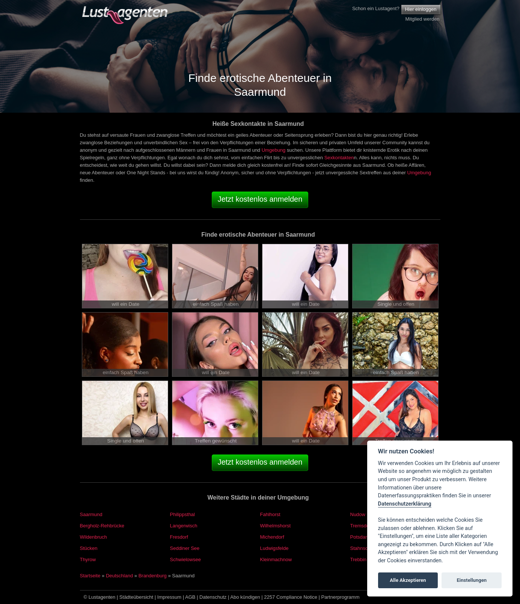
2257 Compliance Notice (290, 597)
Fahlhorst (270, 514)
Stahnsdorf (362, 548)
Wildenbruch (93, 537)
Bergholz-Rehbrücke (102, 525)
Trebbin (358, 559)
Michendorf (272, 537)
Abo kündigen (245, 597)
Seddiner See (185, 548)
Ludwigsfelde (274, 548)
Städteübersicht (136, 597)
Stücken (89, 548)
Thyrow (88, 559)
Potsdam (359, 537)
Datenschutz (212, 597)
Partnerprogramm (340, 597)
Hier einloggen (421, 9)
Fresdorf (179, 537)
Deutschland (119, 575)
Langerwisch (183, 525)
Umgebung (274, 150)
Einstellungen (472, 580)
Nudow (357, 514)
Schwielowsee (185, 559)
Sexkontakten (339, 157)
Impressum (169, 597)
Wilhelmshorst (275, 525)
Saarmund (91, 514)
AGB (190, 597)
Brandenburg (153, 575)
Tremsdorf (361, 525)
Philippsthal (182, 514)
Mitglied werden (422, 19)
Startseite (90, 575)
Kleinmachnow (276, 559)
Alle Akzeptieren (408, 580)
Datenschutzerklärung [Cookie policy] (404, 504)
